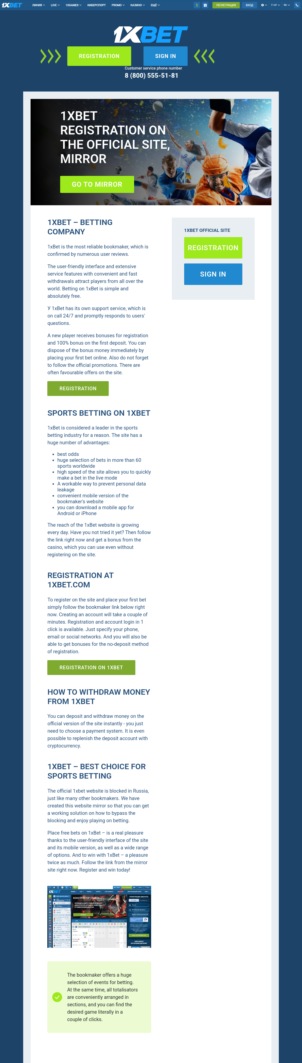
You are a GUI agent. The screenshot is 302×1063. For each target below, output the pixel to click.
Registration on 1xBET (91, 668)
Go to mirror (97, 184)
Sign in (165, 56)
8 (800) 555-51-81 (151, 75)
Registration (99, 56)
